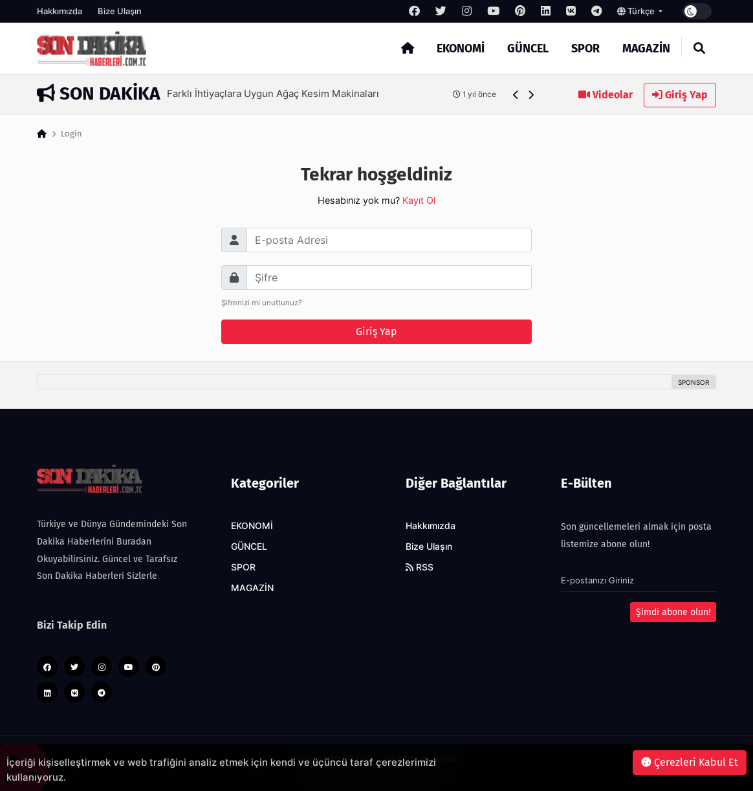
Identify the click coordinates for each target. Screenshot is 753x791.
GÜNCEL (528, 48)
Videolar (605, 95)
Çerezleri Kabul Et (689, 762)
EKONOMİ (461, 48)
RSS (419, 567)
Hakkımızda (59, 11)
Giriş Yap (680, 95)
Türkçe (637, 11)
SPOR (585, 48)
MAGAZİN (646, 48)
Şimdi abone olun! (673, 612)
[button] (516, 94)
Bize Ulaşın (120, 11)
